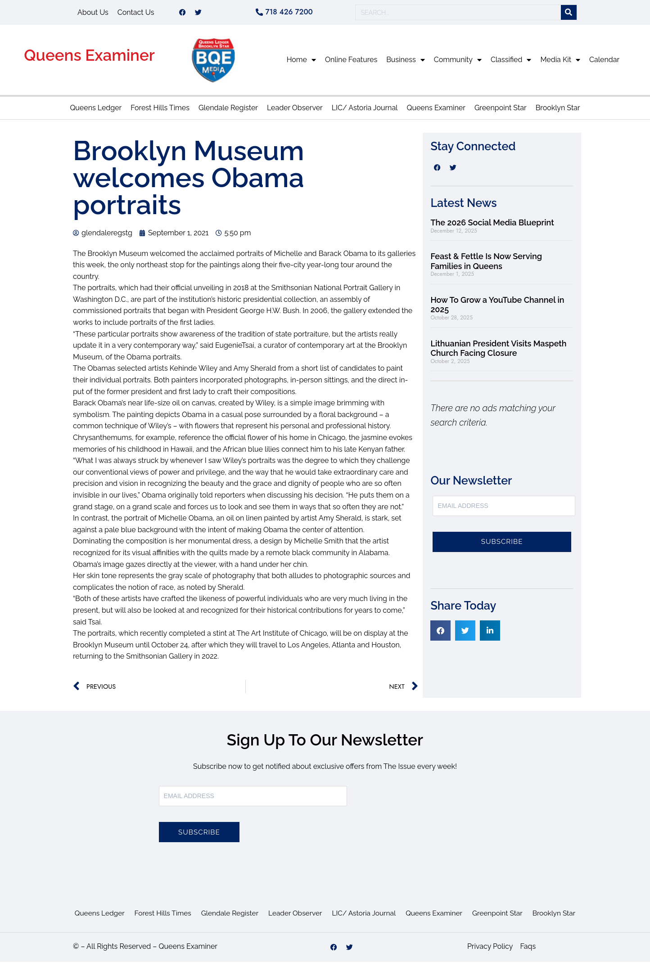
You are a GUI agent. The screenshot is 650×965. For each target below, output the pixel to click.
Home (301, 63)
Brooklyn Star (558, 111)
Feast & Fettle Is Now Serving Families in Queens (486, 264)
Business (405, 63)
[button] (440, 634)
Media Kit (560, 63)
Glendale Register (228, 111)
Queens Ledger (96, 111)
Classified (511, 63)
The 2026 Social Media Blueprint (492, 225)
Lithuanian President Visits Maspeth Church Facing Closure (498, 351)
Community (458, 63)
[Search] (569, 14)
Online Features (351, 62)
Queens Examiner (89, 58)
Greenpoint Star (500, 111)
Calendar (604, 62)
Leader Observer (295, 111)
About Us (92, 13)
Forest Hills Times (160, 111)
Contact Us (135, 13)
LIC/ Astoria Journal (365, 111)
